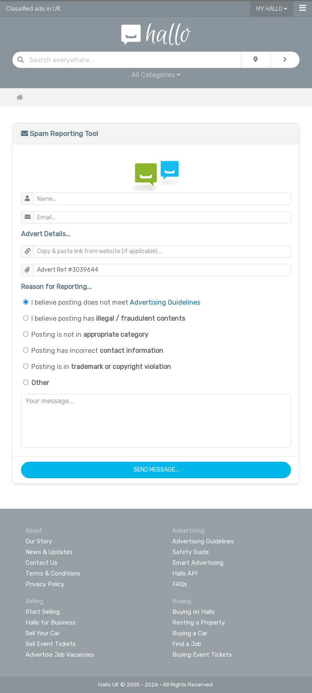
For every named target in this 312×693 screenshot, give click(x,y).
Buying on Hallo (193, 611)
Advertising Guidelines (165, 302)
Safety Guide (190, 552)
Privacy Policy (45, 584)
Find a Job (186, 644)
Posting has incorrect (97, 351)
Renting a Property (198, 622)
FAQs (179, 584)
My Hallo (271, 8)
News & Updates (49, 552)
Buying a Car (189, 633)
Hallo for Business (51, 622)
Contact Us (42, 562)
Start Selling (43, 611)
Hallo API (184, 573)
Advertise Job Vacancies (60, 654)
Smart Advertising (197, 562)
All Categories (156, 75)
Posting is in (101, 367)
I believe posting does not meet (115, 302)
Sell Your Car (43, 633)
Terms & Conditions (53, 573)
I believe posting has (108, 318)
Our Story (39, 541)
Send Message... (156, 469)
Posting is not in (89, 334)
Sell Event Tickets (51, 644)
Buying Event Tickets (202, 654)
